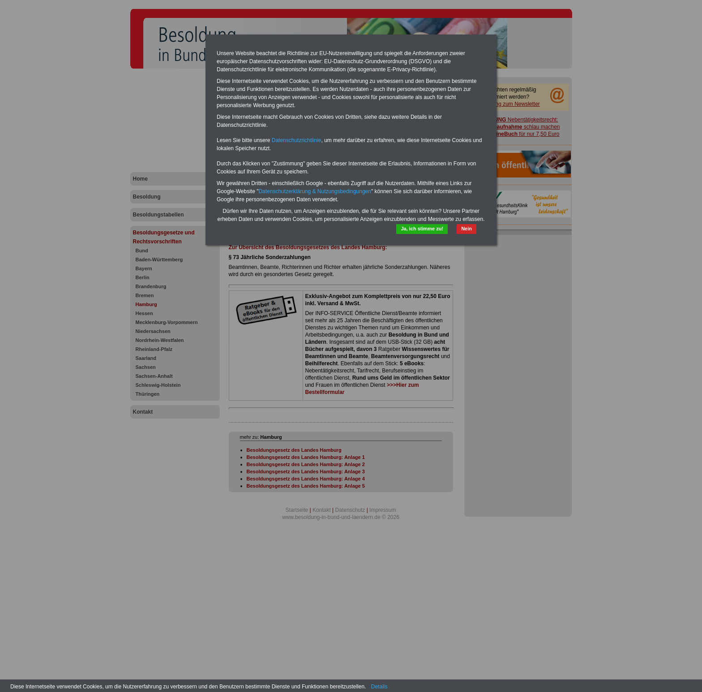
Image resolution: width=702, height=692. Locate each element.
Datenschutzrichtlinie (296, 140)
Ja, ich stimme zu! (422, 228)
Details (379, 686)
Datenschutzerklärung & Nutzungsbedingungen (314, 191)
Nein (466, 228)
